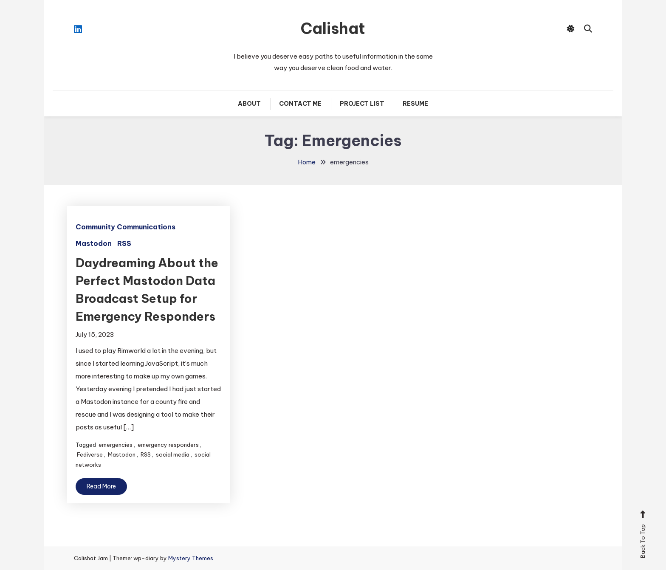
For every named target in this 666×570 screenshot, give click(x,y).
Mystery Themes (190, 558)
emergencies (116, 444)
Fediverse (90, 454)
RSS (124, 243)
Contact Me (300, 103)
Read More (101, 486)
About (249, 103)
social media (172, 454)
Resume (415, 103)
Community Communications (125, 227)
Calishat (333, 28)
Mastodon (94, 243)
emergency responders (168, 444)
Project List (362, 103)
